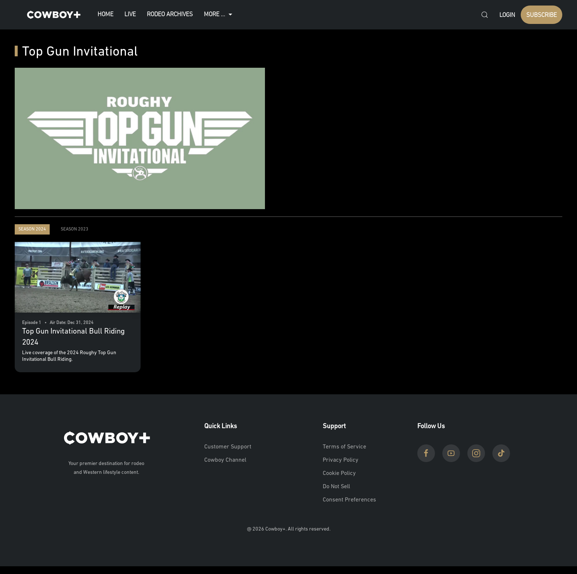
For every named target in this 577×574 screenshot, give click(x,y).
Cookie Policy (339, 473)
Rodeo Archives (170, 14)
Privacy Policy (340, 460)
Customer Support (227, 447)
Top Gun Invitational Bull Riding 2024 (73, 337)
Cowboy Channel (225, 460)
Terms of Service (344, 447)
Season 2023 (74, 229)
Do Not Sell (336, 487)
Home (105, 14)
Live (130, 14)
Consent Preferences (349, 500)
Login (507, 15)
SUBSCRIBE (541, 15)
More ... (219, 14)
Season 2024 (32, 229)
